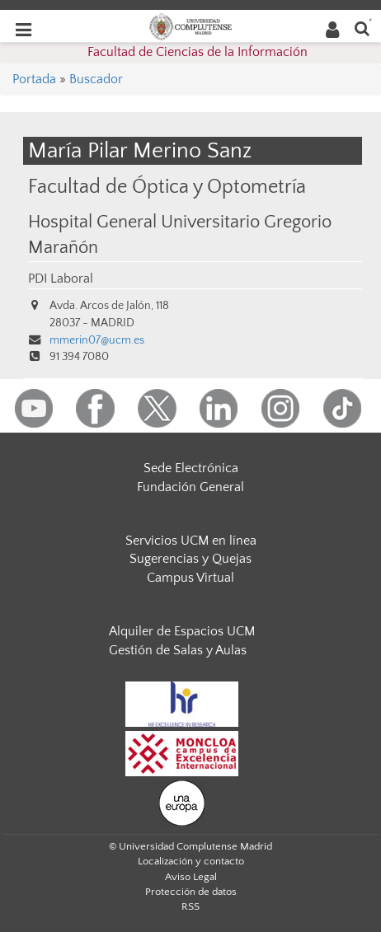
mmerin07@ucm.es (96, 340)
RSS (190, 906)
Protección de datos (191, 891)
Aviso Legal (191, 877)
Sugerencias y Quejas (190, 558)
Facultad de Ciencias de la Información (197, 51)
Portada (34, 79)
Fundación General (190, 487)
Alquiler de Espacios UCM (182, 631)
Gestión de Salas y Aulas (178, 650)
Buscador (96, 79)
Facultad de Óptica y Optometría (167, 187)
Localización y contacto (191, 861)
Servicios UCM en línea (190, 540)
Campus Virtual (190, 577)
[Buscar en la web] (362, 27)
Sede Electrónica (190, 468)
